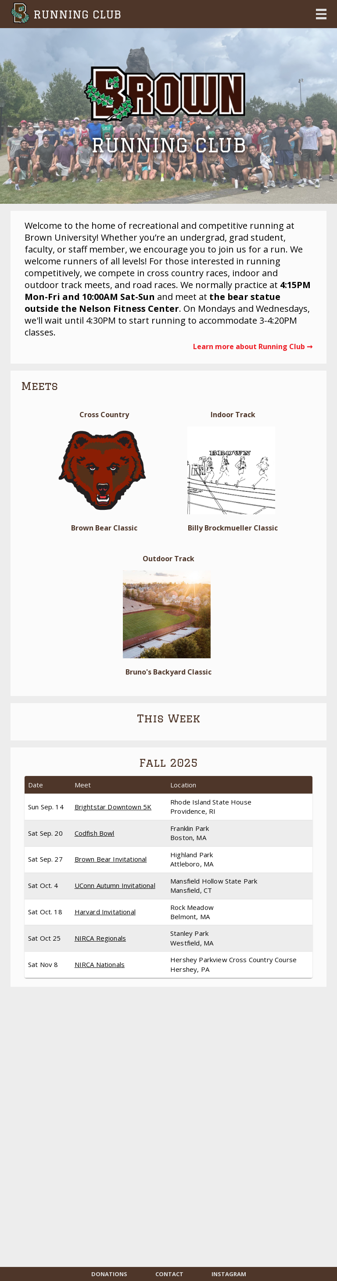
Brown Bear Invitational (111, 859)
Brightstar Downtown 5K (113, 806)
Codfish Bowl (95, 833)
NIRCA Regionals (100, 938)
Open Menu (321, 14)
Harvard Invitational (105, 911)
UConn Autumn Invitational (115, 885)
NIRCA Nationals (100, 964)
